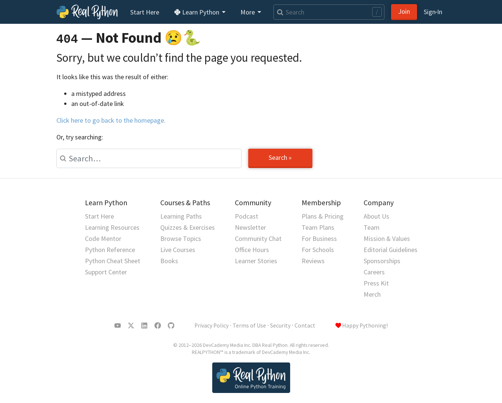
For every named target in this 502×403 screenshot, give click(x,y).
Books (169, 261)
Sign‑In (433, 11)
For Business (319, 238)
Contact (305, 325)
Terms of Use (249, 325)
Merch (372, 294)
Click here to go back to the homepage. (110, 120)
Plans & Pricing (323, 216)
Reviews (313, 261)
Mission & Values (387, 238)
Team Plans (318, 227)
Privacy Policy (211, 325)
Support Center (106, 272)
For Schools (318, 249)
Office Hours (252, 249)
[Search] (328, 12)
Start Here (144, 12)
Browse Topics (180, 238)
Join (404, 11)
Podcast (246, 216)
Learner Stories (256, 261)
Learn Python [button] (197, 12)
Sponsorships (382, 261)
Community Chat (258, 238)
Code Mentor (103, 238)
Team (372, 227)
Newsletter (250, 227)
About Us (376, 216)
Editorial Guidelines (390, 249)
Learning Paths (181, 216)
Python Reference (110, 249)
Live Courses (177, 249)
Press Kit (376, 283)
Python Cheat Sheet (112, 261)
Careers (374, 272)
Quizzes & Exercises (187, 227)
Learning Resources (112, 227)
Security (280, 325)
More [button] (248, 12)
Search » (280, 157)
